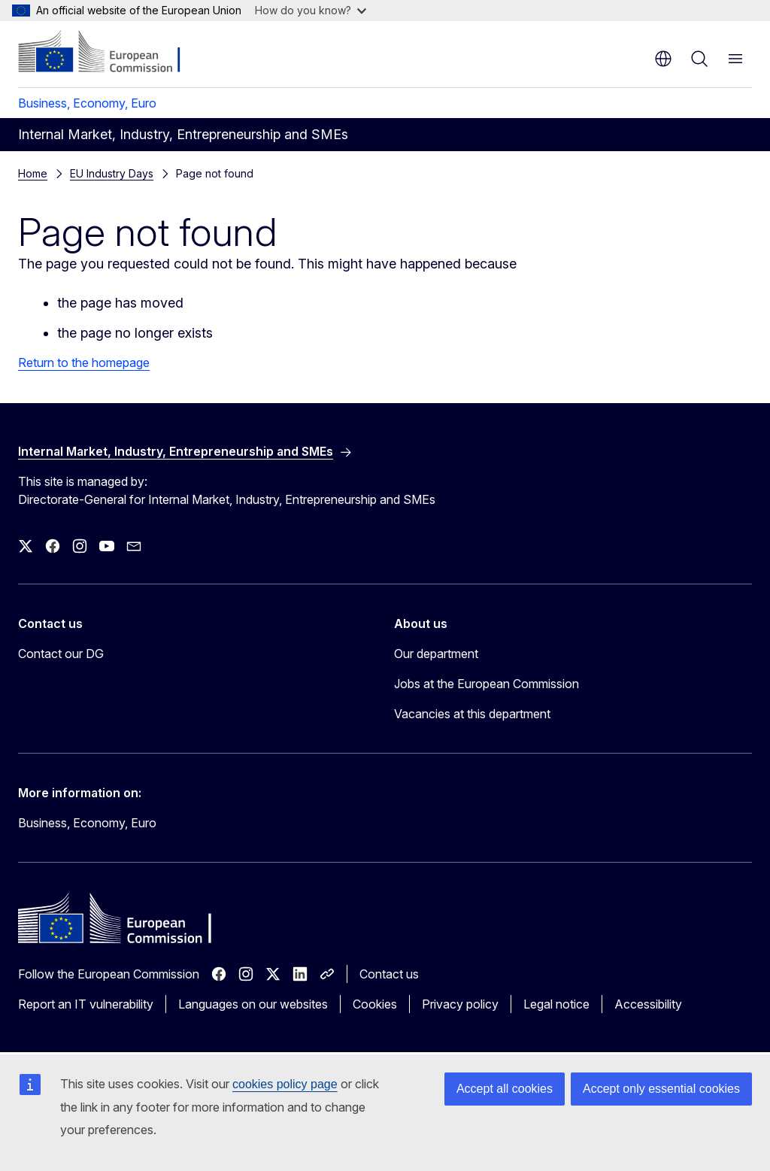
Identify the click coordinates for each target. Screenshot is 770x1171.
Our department (436, 653)
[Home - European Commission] (109, 52)
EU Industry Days (111, 173)
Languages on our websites (253, 1004)
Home (32, 173)
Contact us (389, 973)
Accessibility (648, 1004)
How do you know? (310, 10)
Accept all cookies (504, 1088)
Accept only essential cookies (661, 1088)
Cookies (375, 1004)
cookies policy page (285, 1084)
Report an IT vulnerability (85, 1004)
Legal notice (556, 1004)
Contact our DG (61, 653)
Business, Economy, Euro (87, 103)
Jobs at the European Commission (486, 683)
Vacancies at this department (472, 713)
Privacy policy (460, 1004)
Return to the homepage (84, 362)
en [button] (663, 59)
